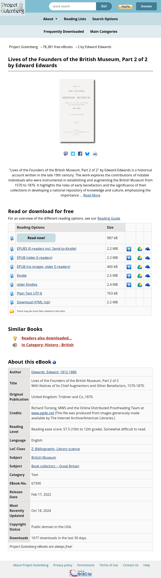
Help (146, 565)
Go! (104, 6)
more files (37, 311)
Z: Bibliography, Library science (55, 449)
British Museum (43, 457)
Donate (146, 6)
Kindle (22, 275)
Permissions (86, 565)
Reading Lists (75, 19)
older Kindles (27, 284)
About (50, 18)
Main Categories (103, 31)
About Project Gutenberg (30, 565)
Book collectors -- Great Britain (55, 466)
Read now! (36, 238)
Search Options (105, 19)
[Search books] (72, 6)
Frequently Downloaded (64, 31)
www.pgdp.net (42, 413)
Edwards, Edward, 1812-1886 (54, 372)
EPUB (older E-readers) (34, 257)
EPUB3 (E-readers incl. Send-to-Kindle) (46, 248)
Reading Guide (108, 218)
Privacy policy (62, 565)
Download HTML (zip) (33, 302)
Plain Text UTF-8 (29, 293)
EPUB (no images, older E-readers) (43, 266)
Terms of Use (108, 565)
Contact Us (130, 565)
